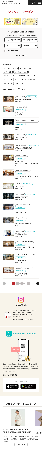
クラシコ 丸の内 (21, 274)
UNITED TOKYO (21, 137)
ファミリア (19, 113)
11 (28, 283)
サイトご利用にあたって (22, 438)
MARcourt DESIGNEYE (23, 148)
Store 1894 (19, 161)
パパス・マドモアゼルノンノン (26, 176)
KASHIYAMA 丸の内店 (23, 223)
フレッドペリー (20, 260)
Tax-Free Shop (12, 51)
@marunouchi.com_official (23, 319)
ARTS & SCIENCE (21, 197)
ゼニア (17, 210)
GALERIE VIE (19, 186)
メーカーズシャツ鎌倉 (23, 99)
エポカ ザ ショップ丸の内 (24, 247)
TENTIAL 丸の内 (21, 234)
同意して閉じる (21, 444)
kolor (17, 127)
